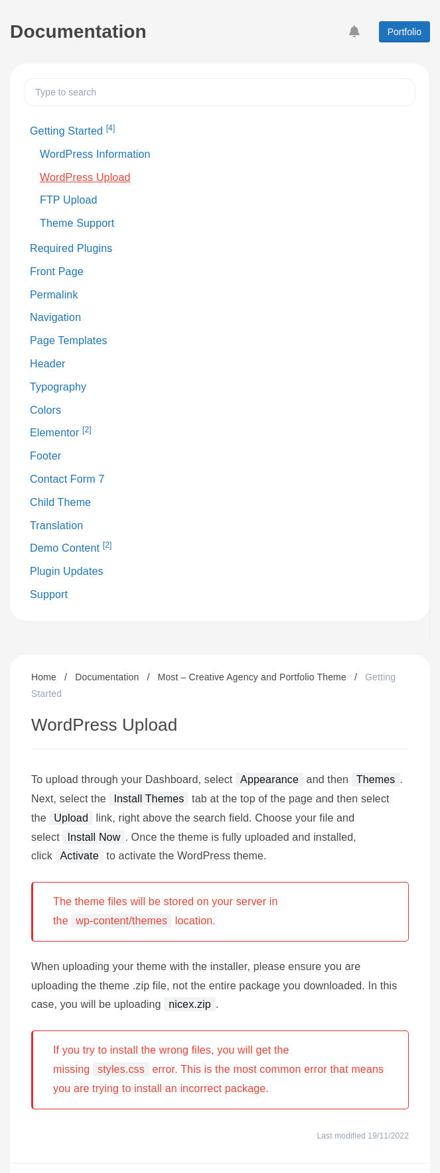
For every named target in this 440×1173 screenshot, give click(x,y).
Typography (58, 387)
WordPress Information (95, 154)
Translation (56, 525)
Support (49, 594)
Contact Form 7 (67, 479)
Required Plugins (71, 248)
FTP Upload (69, 200)
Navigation (55, 317)
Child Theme (60, 502)
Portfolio (404, 32)
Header (47, 363)
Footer (45, 456)
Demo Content (71, 547)
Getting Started (72, 130)
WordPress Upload (85, 177)
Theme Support (77, 223)
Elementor (61, 431)
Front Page (57, 271)
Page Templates (69, 340)
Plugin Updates (67, 571)
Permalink (54, 294)
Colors (45, 410)
